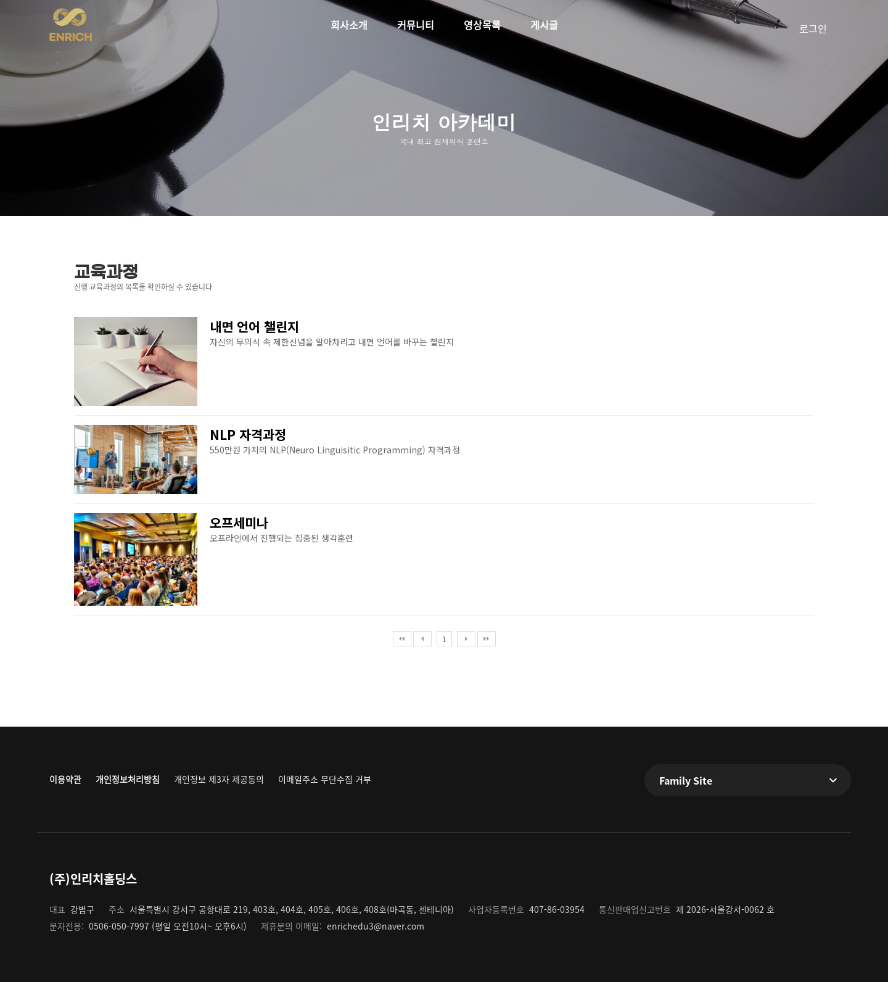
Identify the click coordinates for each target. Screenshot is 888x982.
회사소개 (349, 24)
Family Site (685, 780)
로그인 (813, 28)
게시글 (544, 24)
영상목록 (482, 24)
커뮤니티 (415, 24)
